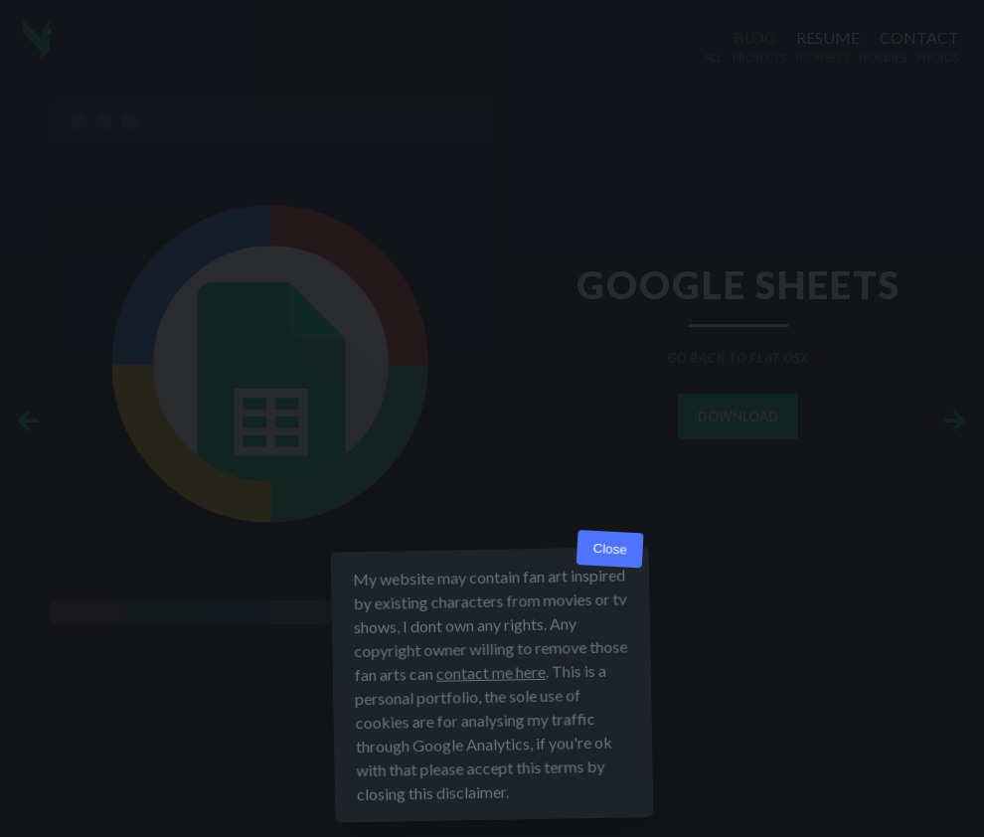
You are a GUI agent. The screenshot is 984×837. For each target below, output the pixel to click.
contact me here (491, 672)
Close (609, 549)
